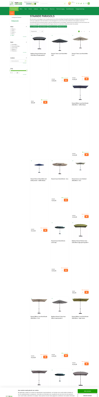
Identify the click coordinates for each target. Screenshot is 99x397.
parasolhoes (48, 298)
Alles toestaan (87, 382)
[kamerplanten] (53, 3)
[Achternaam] (43, 365)
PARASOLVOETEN (62, 26)
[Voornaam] (28, 365)
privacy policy (56, 361)
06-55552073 (76, 376)
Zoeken (12, 58)
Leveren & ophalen (13, 375)
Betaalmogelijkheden (14, 374)
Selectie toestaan (87, 387)
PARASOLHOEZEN (52, 26)
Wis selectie (24, 36)
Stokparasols (15, 21)
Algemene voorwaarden (14, 378)
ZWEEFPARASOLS (43, 26)
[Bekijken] (89, 3)
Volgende (89, 31)
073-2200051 (76, 374)
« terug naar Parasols (16, 17)
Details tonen (74, 394)
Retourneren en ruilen (14, 377)
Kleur (11, 26)
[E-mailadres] (60, 365)
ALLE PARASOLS (34, 26)
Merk (11, 42)
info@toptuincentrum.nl (79, 378)
